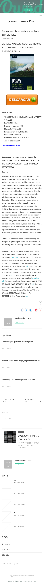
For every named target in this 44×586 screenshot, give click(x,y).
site (11, 275)
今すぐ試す (29, 10)
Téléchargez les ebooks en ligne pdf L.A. (26, 524)
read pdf (15, 257)
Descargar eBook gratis (11, 145)
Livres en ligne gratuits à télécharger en (17, 342)
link (27, 266)
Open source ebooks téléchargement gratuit (27, 513)
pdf (33, 284)
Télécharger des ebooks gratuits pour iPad (18, 380)
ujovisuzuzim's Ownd (22, 21)
